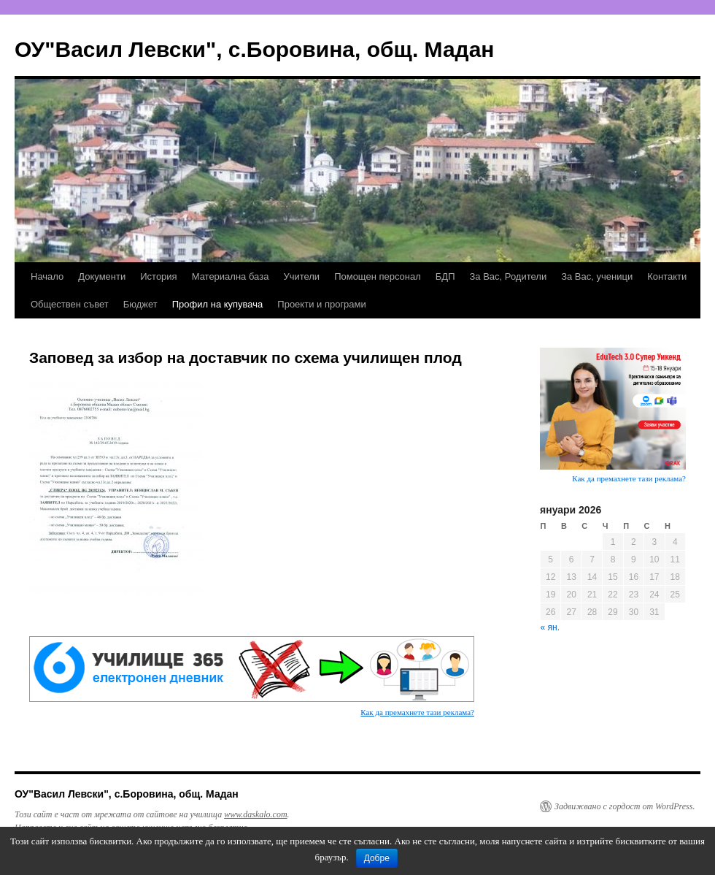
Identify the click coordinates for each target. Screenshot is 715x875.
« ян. (550, 627)
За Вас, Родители (508, 276)
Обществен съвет (70, 304)
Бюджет (140, 304)
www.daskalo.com (255, 814)
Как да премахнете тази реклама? (417, 712)
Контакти (667, 276)
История (158, 276)
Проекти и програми (321, 304)
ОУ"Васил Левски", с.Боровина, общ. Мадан (254, 49)
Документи (101, 276)
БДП (445, 276)
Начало (47, 276)
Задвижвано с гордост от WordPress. (624, 806)
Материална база (230, 276)
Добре (377, 858)
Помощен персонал (377, 276)
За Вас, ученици (597, 276)
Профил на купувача (217, 304)
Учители (301, 276)
